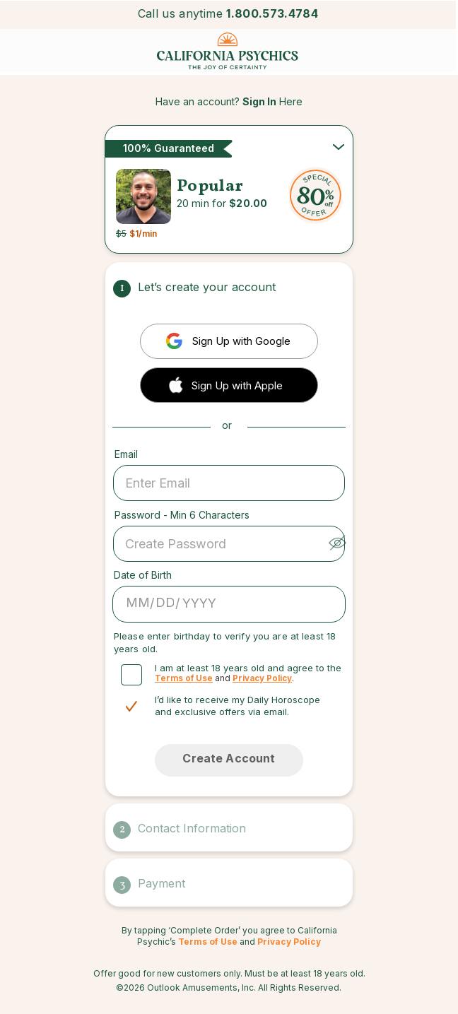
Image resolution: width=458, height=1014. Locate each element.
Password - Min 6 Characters (181, 515)
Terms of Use (184, 678)
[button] (229, 384)
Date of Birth (143, 575)
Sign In (259, 101)
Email (126, 454)
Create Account (228, 758)
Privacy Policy (262, 678)
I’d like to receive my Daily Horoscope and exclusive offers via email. (237, 705)
